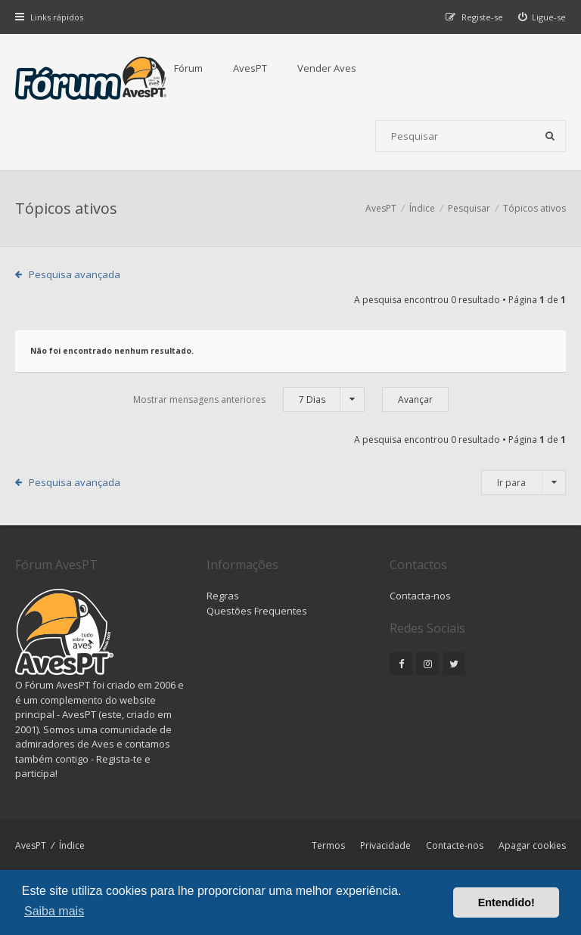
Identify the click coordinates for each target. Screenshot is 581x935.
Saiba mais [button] (54, 911)
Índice (72, 845)
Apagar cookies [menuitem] (532, 845)
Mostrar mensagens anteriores (249, 399)
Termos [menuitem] (328, 845)
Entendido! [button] (506, 902)
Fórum (188, 68)
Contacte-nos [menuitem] (454, 845)
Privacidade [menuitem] (385, 845)
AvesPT (250, 68)
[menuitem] (542, 17)
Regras (223, 595)
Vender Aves (326, 68)
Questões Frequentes (257, 611)
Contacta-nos (420, 595)
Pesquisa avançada (74, 274)
